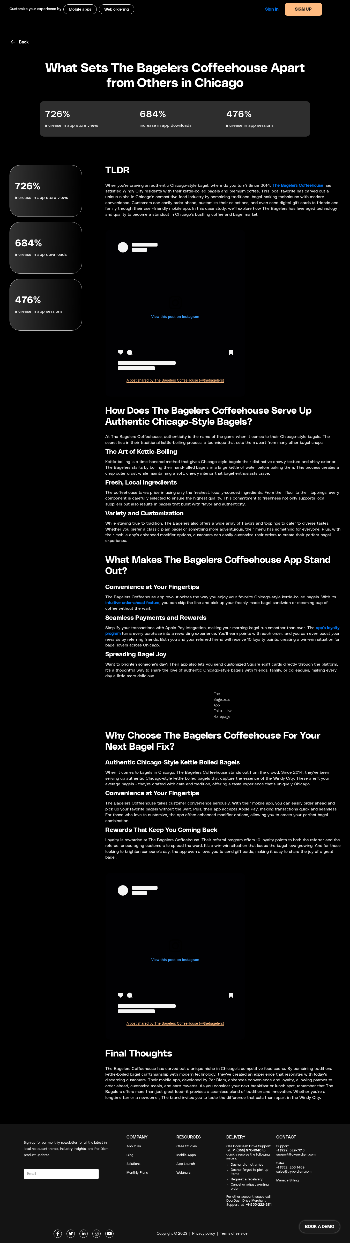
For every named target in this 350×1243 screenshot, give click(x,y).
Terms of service (234, 1233)
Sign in (272, 9)
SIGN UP (303, 9)
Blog (129, 1155)
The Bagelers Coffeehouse (297, 185)
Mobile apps (80, 9)
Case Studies (186, 1146)
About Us (133, 1146)
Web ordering (116, 9)
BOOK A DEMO (319, 1227)
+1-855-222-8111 (259, 1205)
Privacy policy (203, 1233)
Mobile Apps (186, 1155)
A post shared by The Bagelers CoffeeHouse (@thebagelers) (175, 380)
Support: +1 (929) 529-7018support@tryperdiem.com (296, 1150)
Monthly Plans (137, 1172)
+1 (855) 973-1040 (247, 1150)
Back (24, 42)
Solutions (133, 1164)
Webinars (183, 1172)
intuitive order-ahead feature (132, 603)
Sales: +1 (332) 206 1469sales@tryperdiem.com (293, 1167)
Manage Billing (287, 1180)
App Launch (185, 1164)
